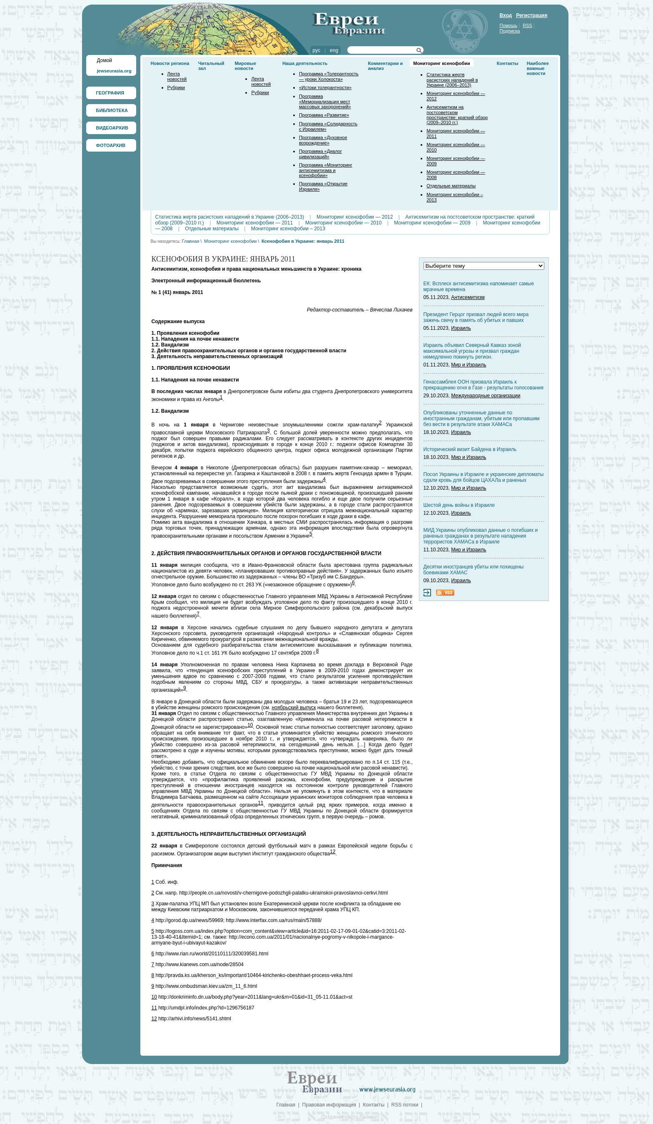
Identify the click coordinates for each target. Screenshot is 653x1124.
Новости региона (170, 63)
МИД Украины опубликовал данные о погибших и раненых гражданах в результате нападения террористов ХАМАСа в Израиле (481, 536)
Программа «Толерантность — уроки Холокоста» (329, 76)
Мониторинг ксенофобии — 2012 (355, 217)
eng (334, 50)
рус (316, 50)
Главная (190, 241)
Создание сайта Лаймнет (350, 1117)
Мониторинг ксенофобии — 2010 (343, 223)
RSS (527, 25)
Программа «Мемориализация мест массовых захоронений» (325, 101)
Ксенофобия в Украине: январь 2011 (303, 241)
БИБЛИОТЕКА (112, 110)
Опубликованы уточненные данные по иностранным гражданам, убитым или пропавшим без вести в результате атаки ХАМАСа (482, 418)
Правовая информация (329, 1105)
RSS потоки (405, 1105)
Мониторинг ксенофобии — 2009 (432, 223)
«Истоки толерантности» (325, 87)
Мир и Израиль (468, 365)
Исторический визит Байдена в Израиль (470, 449)
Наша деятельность (305, 63)
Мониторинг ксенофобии (441, 63)
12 (332, 852)
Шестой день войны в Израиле (459, 505)
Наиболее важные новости (538, 68)
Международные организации (485, 396)
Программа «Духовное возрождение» (323, 140)
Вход (506, 15)
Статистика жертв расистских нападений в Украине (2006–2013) (452, 79)
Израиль (461, 328)
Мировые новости (245, 66)
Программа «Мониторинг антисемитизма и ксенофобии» (325, 170)
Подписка (510, 30)
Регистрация (531, 15)
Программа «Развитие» (324, 114)
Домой (104, 60)
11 (260, 803)
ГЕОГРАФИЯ (110, 92)
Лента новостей (177, 76)
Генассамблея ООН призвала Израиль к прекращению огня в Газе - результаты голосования (483, 385)
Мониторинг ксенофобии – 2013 (288, 229)
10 (250, 725)
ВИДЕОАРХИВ (112, 127)
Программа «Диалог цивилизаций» (320, 154)
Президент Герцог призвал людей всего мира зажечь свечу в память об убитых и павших (476, 317)
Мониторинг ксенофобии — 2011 (255, 223)
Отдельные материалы (451, 185)
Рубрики (176, 87)
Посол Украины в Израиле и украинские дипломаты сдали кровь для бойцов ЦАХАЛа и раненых (484, 477)
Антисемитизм (467, 297)
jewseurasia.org (114, 70)
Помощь (509, 25)
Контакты (507, 63)
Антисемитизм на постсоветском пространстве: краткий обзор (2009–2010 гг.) (457, 115)
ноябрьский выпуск (294, 707)
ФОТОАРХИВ (111, 145)
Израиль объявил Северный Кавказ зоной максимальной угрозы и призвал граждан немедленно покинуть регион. (472, 351)
